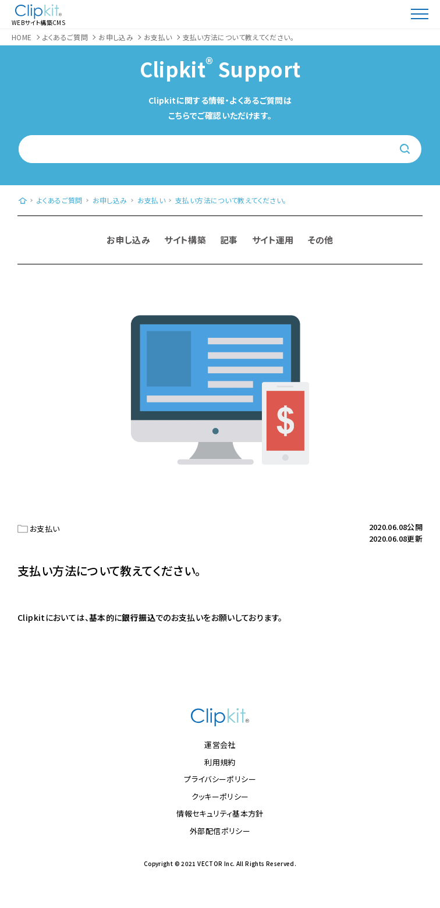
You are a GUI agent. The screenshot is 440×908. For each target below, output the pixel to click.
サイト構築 (185, 240)
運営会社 (220, 744)
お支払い (45, 528)
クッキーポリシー (220, 796)
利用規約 (220, 762)
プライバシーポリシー (220, 779)
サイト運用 (273, 240)
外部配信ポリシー (220, 830)
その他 (320, 240)
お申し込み (128, 240)
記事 (229, 240)
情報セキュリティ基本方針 (220, 813)
